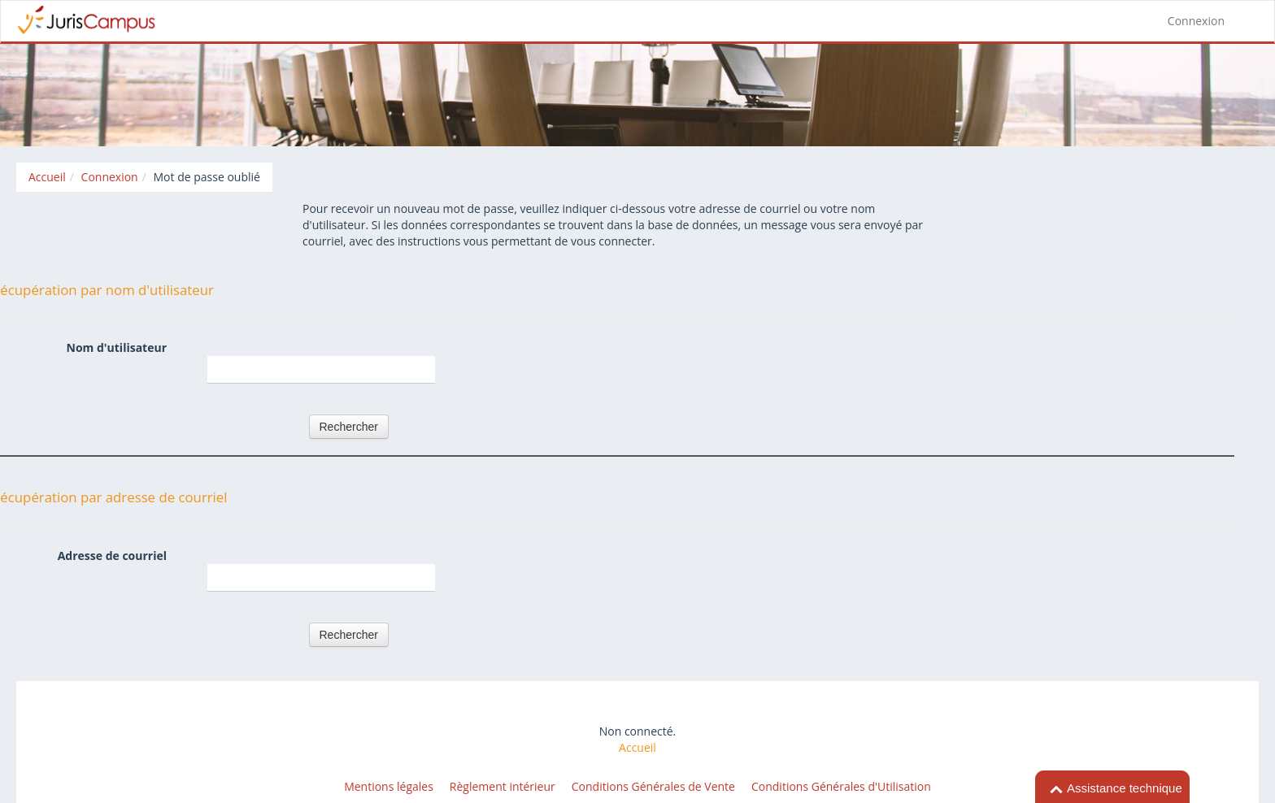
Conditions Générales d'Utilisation (841, 786)
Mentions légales (388, 786)
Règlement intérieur (502, 786)
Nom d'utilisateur (117, 347)
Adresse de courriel (112, 555)
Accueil (637, 747)
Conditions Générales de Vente (653, 786)
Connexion (1196, 20)
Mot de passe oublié (207, 176)
